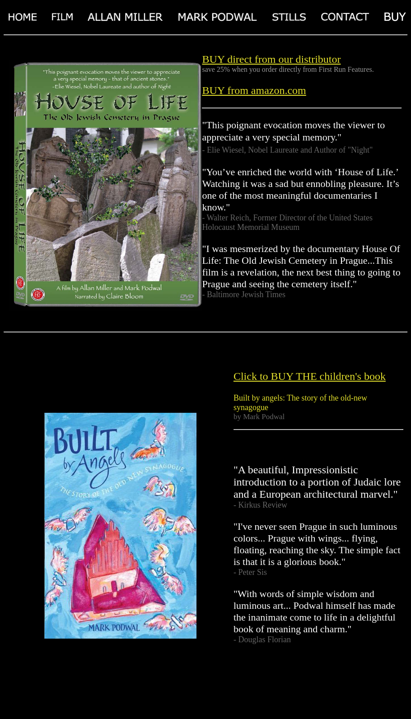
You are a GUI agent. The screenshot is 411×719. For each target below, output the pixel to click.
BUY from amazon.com (254, 90)
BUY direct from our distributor (271, 59)
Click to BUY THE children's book (310, 376)
